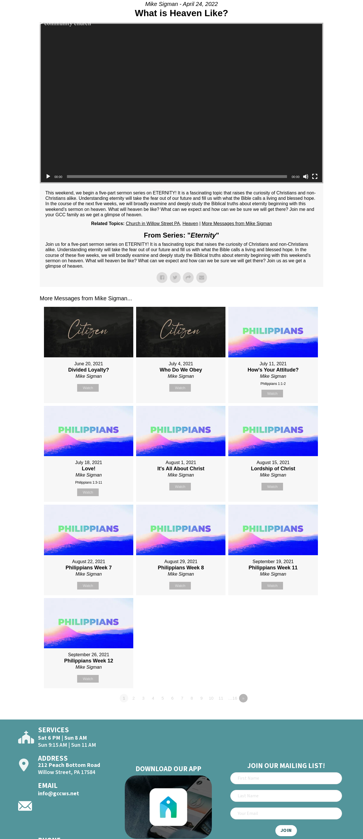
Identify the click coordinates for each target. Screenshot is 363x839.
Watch (88, 388)
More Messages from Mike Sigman (237, 223)
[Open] (348, 20)
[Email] (286, 813)
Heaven (190, 223)
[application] (181, 103)
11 (220, 698)
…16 (232, 698)
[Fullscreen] (315, 176)
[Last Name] (286, 796)
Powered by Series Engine (302, 714)
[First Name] (286, 778)
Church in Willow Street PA (153, 223)
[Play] (48, 176)
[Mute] (306, 176)
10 (211, 698)
